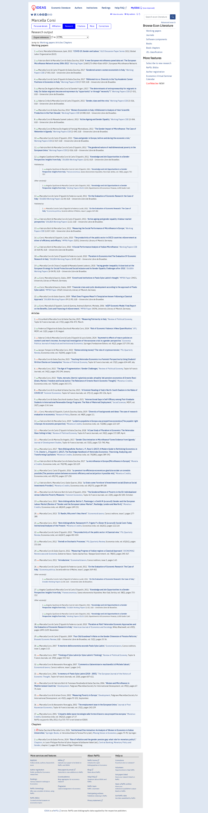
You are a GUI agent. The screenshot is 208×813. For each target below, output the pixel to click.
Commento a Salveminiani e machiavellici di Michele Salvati (103, 664)
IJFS (134, 328)
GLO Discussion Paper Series (112, 51)
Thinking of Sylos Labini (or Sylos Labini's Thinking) (80, 655)
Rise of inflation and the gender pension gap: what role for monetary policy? (102, 739)
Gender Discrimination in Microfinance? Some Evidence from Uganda (105, 440)
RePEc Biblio (152, 67)
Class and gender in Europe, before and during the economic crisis (101, 138)
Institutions (91, 8)
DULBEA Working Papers (72, 160)
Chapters (67, 42)
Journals (150, 35)
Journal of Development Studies (47, 443)
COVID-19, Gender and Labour (86, 51)
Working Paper (76, 63)
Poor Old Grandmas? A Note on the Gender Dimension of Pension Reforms (104, 636)
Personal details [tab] (40, 26)
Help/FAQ (121, 8)
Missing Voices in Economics (105, 733)
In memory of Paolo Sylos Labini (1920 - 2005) (77, 674)
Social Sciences (119, 402)
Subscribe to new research (158, 63)
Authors (78, 8)
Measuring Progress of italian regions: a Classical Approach (97, 551)
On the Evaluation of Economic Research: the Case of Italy (111, 579)
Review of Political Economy (120, 319)
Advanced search (168, 22)
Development (63, 686)
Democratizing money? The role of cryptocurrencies (96, 350)
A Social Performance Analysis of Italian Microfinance (95, 247)
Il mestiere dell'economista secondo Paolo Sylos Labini (81, 646)
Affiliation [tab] (56, 26)
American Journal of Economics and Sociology (92, 627)
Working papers (153, 31)
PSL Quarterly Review (95, 542)
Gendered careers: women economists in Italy (105, 70)
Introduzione (63, 560)
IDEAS (47, 811)
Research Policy (63, 415)
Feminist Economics (52, 393)
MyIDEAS (143, 8)
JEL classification (154, 52)
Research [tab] (69, 26)
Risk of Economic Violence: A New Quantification (111, 328)
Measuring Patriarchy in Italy (94, 319)
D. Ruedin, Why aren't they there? (72, 514)
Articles (59, 42)
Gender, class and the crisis (97, 101)
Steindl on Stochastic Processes (71, 542)
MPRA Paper (67, 241)
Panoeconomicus (73, 172)
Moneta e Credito (124, 381)
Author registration (155, 72)
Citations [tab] (81, 26)
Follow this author (117, 14)
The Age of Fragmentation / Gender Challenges (77, 369)
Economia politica (54, 211)
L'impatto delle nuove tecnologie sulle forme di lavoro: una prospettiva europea (92, 714)
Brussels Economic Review (45, 639)
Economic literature (60, 8)
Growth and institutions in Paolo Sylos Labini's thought (95, 278)
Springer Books (52, 733)
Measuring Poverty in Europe (84, 695)
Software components (156, 39)
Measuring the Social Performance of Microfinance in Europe (98, 228)
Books (149, 43)
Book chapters (153, 48)
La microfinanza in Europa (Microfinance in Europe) (108, 461)
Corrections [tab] (104, 26)
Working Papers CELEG (75, 188)
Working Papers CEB (70, 82)
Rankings (106, 8)
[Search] (173, 16)
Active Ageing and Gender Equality (94, 119)
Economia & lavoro (96, 514)
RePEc (57, 811)
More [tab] (92, 26)
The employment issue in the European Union (97, 705)
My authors (130, 14)
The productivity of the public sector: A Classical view (96, 532)
